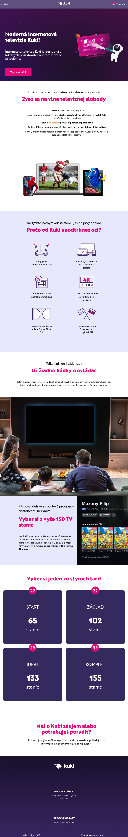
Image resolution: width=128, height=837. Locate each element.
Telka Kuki (118, 4)
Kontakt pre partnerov (64, 822)
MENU (4, 4)
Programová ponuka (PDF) (64, 795)
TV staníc (53, 122)
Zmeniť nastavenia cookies (93, 835)
